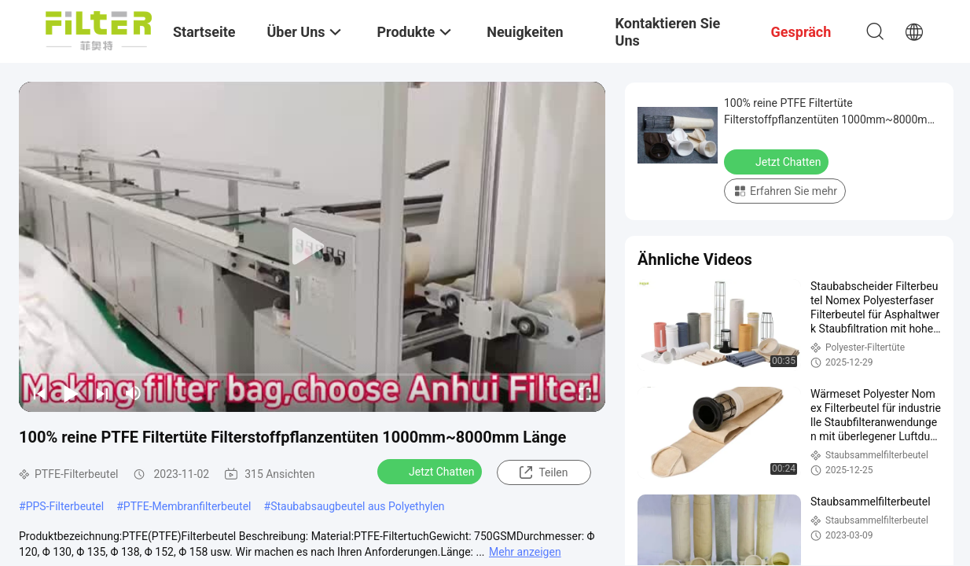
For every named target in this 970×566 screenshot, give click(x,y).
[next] (102, 393)
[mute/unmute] (133, 393)
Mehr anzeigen (525, 552)
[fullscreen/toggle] (585, 393)
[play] (312, 246)
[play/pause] (70, 393)
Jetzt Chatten (431, 471)
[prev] (39, 393)
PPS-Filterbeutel (65, 506)
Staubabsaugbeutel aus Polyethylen (357, 506)
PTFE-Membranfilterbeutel (187, 506)
